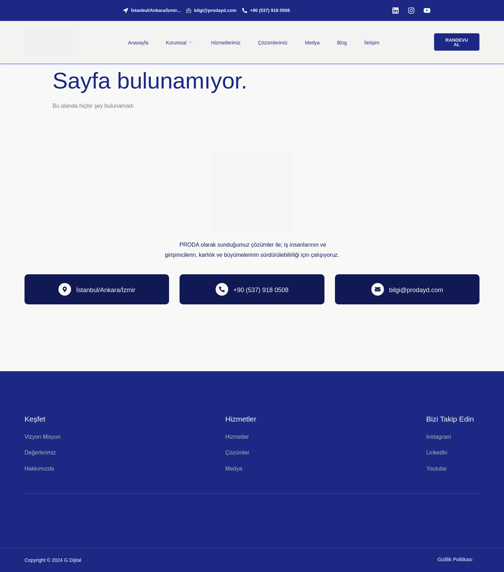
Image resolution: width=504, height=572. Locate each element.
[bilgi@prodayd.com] (377, 289)
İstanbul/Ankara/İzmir (105, 290)
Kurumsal (179, 42)
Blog (342, 42)
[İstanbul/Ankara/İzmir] (64, 289)
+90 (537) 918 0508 (261, 290)
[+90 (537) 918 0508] (222, 289)
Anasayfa (137, 42)
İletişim (372, 42)
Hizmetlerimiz (225, 42)
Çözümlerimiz (272, 42)
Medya (312, 42)
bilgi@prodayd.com (416, 290)
